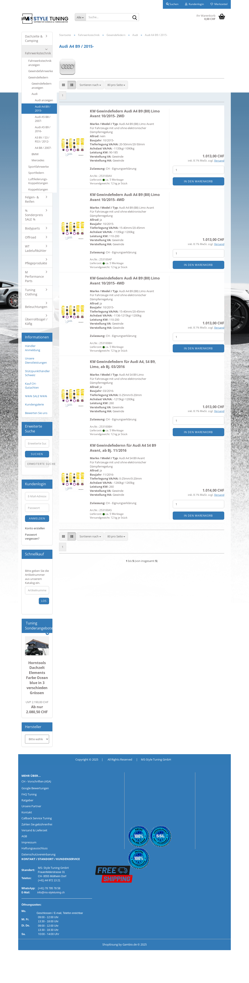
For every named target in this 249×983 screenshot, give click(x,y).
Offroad (30, 237)
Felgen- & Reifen (32, 199)
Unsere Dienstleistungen (36, 360)
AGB (24, 836)
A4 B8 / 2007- (43, 148)
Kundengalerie (34, 404)
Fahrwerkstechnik (38, 53)
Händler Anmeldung (32, 348)
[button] (63, 85)
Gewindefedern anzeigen (42, 86)
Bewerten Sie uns (36, 413)
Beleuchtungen (36, 307)
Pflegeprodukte (36, 263)
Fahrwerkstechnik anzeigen (40, 63)
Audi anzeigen (44, 100)
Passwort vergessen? (32, 537)
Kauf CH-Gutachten (32, 386)
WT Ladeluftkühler (35, 248)
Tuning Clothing (31, 292)
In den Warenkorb (198, 181)
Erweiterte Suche (38, 464)
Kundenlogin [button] (194, 4)
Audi (34, 94)
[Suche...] (80, 17)
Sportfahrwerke (38, 167)
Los (44, 601)
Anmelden (37, 518)
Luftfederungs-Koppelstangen (38, 181)
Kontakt (26, 812)
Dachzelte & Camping (34, 38)
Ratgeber (27, 800)
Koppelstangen (38, 189)
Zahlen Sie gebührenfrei (36, 824)
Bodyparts (32, 228)
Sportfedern (36, 173)
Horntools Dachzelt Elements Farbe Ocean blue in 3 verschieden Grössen (37, 677)
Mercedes (38, 160)
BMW (35, 154)
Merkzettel (219, 4)
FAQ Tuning (29, 794)
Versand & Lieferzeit (34, 830)
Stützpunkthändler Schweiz (37, 373)
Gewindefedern (38, 77)
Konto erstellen (35, 528)
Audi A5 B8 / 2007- (42, 119)
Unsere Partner (31, 806)
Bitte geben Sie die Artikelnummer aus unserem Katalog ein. (37, 577)
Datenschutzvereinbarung (38, 854)
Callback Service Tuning (36, 818)
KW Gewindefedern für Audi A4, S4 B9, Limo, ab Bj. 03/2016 (123, 364)
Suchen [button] (172, 4)
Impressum (28, 842)
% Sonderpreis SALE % (34, 214)
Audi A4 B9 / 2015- (42, 109)
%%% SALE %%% (36, 396)
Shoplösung (110, 944)
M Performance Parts (34, 276)
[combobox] (90, 85)
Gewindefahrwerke (40, 71)
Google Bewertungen (35, 788)
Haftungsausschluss (34, 848)
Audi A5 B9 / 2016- (42, 129)
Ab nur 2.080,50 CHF (37, 707)
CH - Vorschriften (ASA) (36, 781)
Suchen (37, 454)
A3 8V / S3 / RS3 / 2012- (42, 139)
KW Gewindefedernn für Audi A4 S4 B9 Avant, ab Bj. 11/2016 (123, 448)
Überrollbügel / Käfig (36, 321)
